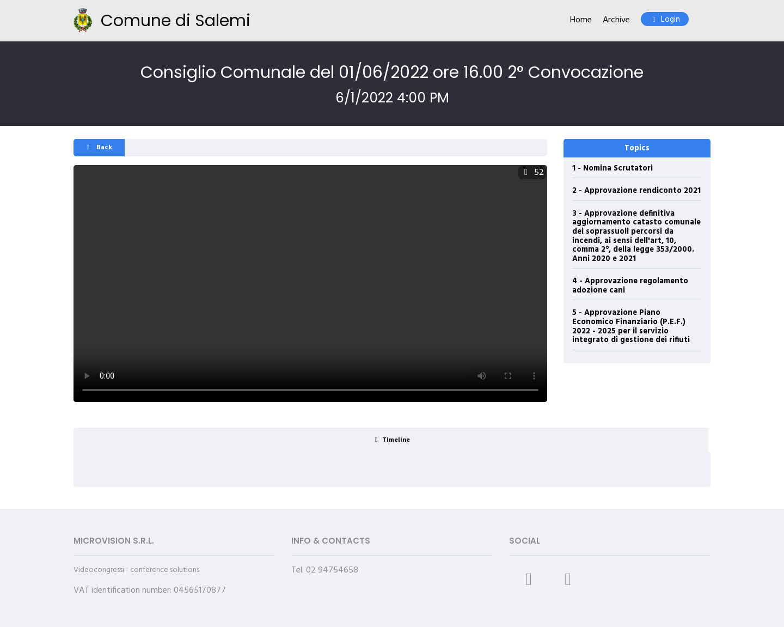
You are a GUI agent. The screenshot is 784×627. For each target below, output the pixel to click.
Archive (616, 20)
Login (665, 20)
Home (581, 20)
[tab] (391, 440)
